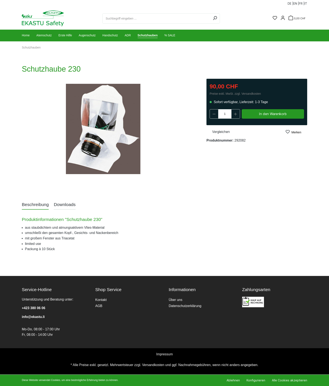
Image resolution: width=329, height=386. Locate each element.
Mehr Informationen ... (131, 380)
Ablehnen (233, 380)
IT (305, 2)
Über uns (175, 300)
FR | (301, 2)
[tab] (35, 204)
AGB (98, 306)
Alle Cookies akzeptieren (289, 380)
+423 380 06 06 (33, 308)
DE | (290, 2)
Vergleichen (218, 131)
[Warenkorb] (297, 18)
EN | (296, 2)
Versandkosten (153, 365)
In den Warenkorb (273, 114)
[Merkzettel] (275, 18)
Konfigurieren (256, 380)
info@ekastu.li (33, 317)
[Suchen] (215, 18)
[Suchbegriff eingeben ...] (156, 18)
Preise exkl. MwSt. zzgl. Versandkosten (235, 93)
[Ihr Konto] (283, 18)
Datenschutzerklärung (185, 306)
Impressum (164, 354)
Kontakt (101, 300)
